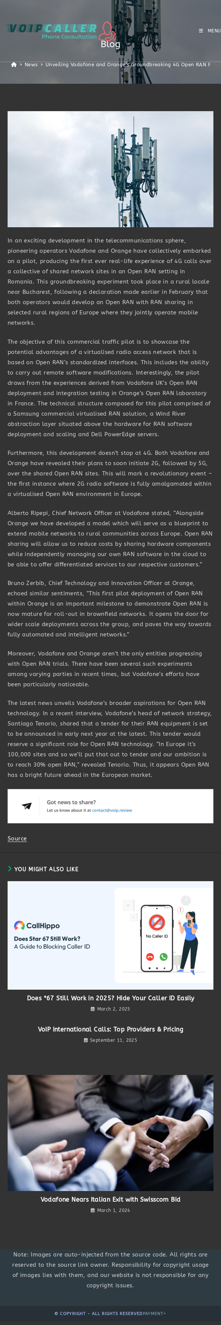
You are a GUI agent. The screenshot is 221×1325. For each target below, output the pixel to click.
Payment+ (154, 1313)
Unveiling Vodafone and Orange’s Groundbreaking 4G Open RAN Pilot (133, 64)
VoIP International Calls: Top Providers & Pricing (110, 1029)
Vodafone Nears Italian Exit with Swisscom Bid (111, 1199)
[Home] (14, 64)
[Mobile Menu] (210, 31)
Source (17, 838)
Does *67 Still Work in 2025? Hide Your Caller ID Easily (110, 998)
